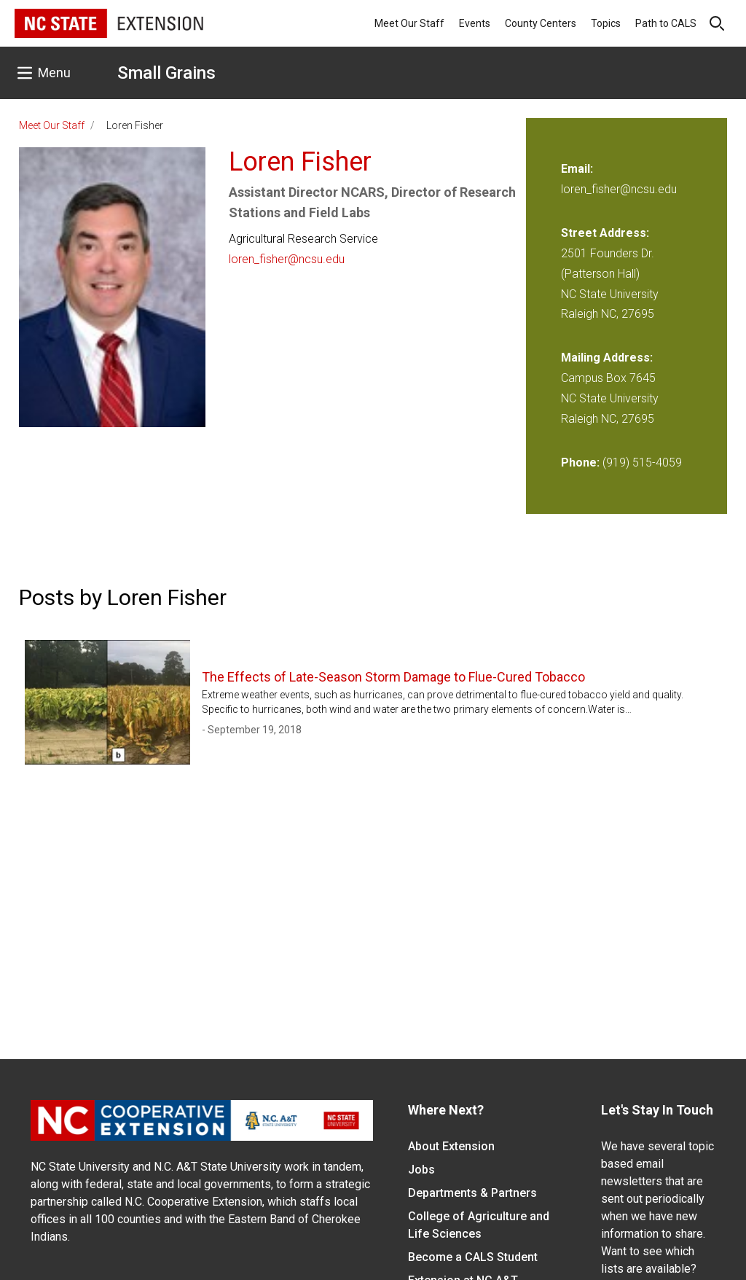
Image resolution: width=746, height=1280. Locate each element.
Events (474, 23)
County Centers (540, 23)
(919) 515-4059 (642, 462)
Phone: (580, 462)
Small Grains (166, 73)
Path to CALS (665, 23)
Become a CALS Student (473, 1257)
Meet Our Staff (409, 23)
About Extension (451, 1146)
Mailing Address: (607, 357)
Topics (606, 23)
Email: (577, 169)
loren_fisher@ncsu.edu (287, 259)
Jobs (421, 1169)
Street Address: (605, 233)
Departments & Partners (472, 1193)
